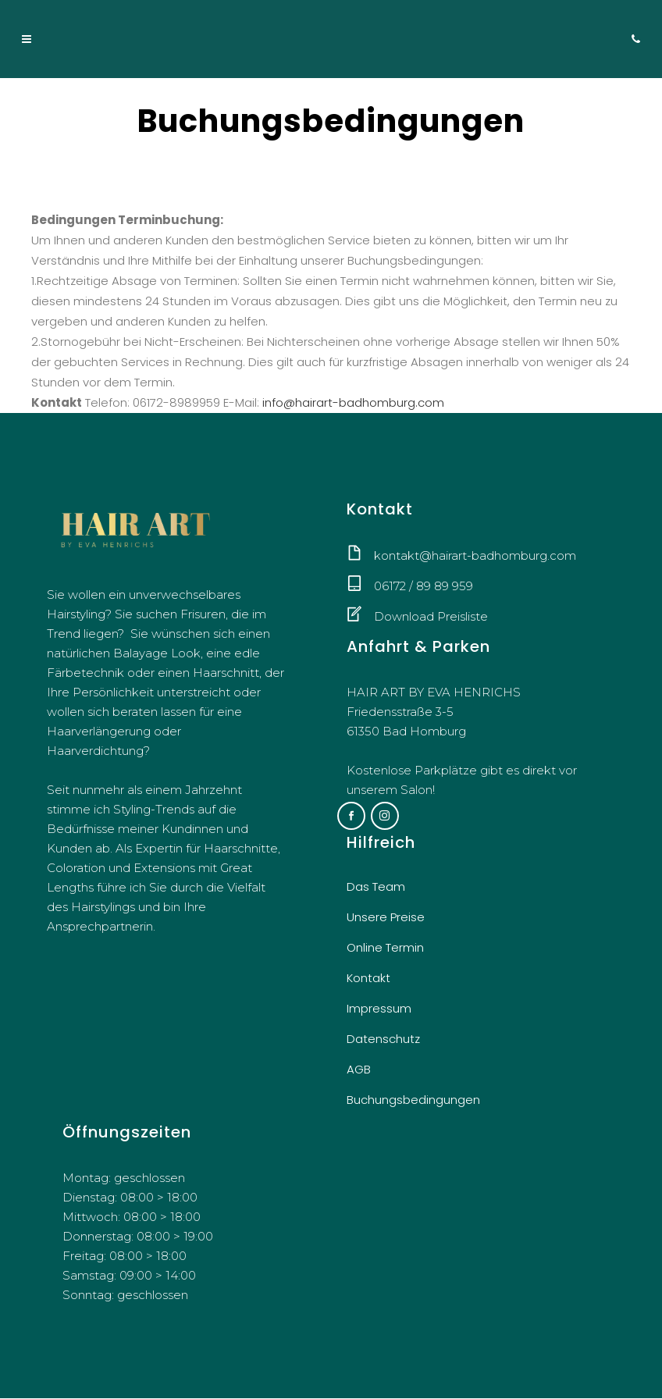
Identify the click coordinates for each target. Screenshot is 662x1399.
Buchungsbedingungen (413, 1100)
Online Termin (385, 948)
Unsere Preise (386, 918)
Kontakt (368, 978)
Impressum (379, 1009)
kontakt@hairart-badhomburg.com (475, 555)
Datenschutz (383, 1039)
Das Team (376, 887)
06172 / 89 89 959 (423, 585)
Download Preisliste (431, 616)
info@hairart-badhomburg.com (353, 402)
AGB (359, 1070)
